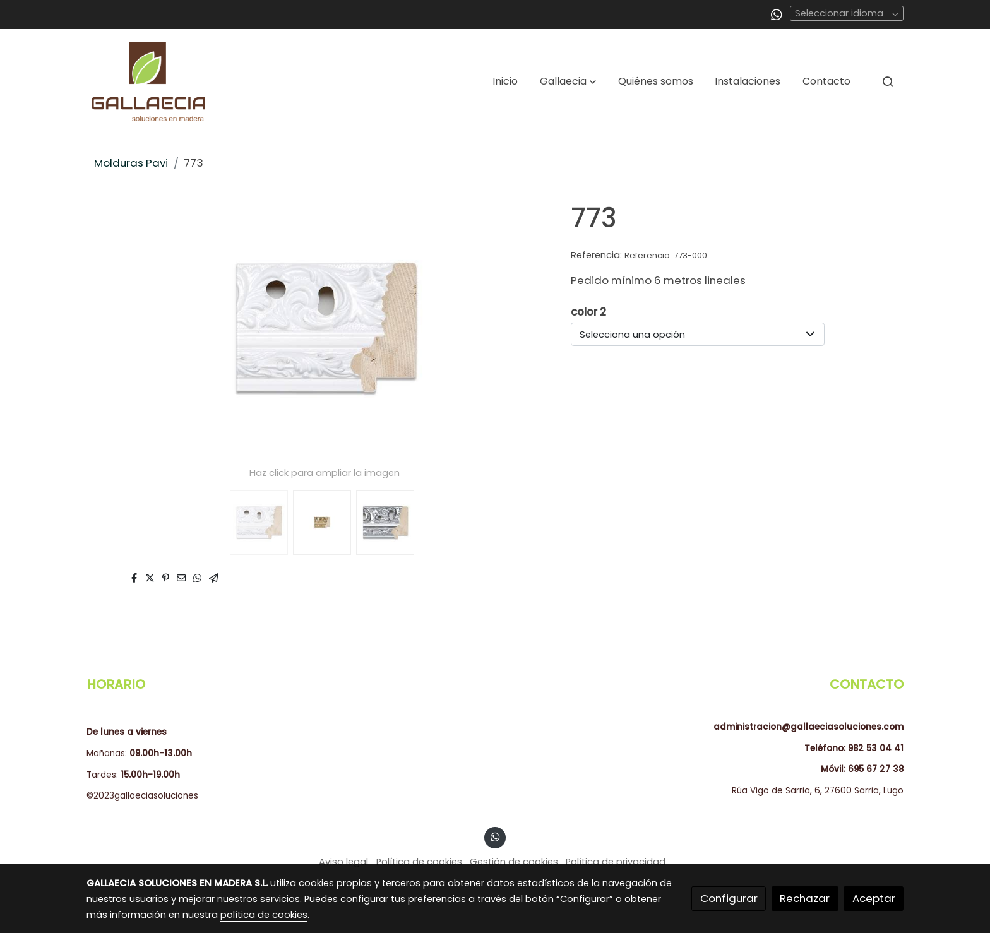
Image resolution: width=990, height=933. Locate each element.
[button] (568, 81)
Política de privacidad (615, 861)
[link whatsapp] (776, 14)
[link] (148, 81)
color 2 (588, 311)
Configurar (729, 898)
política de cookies (263, 914)
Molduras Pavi (131, 162)
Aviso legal (343, 861)
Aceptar (873, 898)
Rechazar (805, 898)
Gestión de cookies (514, 861)
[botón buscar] (887, 81)
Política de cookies (419, 861)
